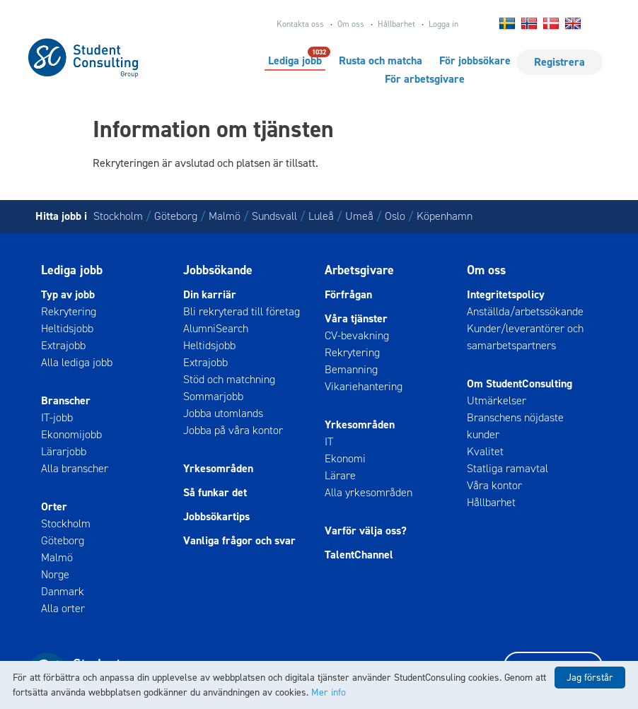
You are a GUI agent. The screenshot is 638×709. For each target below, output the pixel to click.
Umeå (359, 216)
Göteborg (175, 216)
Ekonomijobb (71, 434)
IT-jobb (57, 417)
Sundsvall (274, 216)
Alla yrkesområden (368, 492)
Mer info (328, 692)
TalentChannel (359, 554)
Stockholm (118, 216)
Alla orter (63, 608)
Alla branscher (74, 468)
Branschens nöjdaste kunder (515, 426)
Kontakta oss (300, 24)
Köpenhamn (444, 216)
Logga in (443, 24)
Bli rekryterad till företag (241, 311)
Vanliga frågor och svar (239, 540)
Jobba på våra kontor (233, 430)
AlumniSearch (215, 328)
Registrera (559, 61)
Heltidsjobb (67, 328)
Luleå (321, 216)
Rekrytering (68, 311)
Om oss (350, 24)
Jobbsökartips (216, 516)
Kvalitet (485, 451)
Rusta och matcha (380, 60)
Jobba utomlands (223, 413)
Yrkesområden (218, 468)
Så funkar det (215, 492)
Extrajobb (63, 345)
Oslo (395, 216)
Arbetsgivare (359, 270)
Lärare (340, 475)
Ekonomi (345, 458)
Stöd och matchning (229, 379)
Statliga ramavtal (507, 468)
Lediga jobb (295, 60)
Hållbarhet (396, 24)
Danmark (62, 591)
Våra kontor (494, 485)
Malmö (224, 216)
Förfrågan (348, 294)
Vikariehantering (363, 386)
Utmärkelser (496, 400)
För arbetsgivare (425, 78)
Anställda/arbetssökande (525, 311)
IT (329, 441)
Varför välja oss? (366, 530)
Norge (55, 574)
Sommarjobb (213, 396)
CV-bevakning (357, 335)
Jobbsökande (218, 270)
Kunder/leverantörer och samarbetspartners (525, 337)
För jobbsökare (475, 60)
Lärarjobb (63, 451)
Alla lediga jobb (76, 362)
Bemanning (351, 369)
